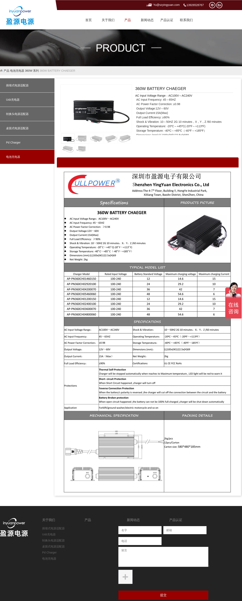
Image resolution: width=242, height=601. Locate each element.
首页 (88, 20)
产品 (127, 20)
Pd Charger (13, 142)
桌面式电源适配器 (17, 128)
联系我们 (186, 20)
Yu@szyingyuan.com (166, 5)
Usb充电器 (13, 99)
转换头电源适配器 (17, 114)
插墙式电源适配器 (17, 85)
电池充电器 (17, 70)
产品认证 (166, 20)
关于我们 (108, 20)
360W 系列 (32, 70)
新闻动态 (147, 20)
